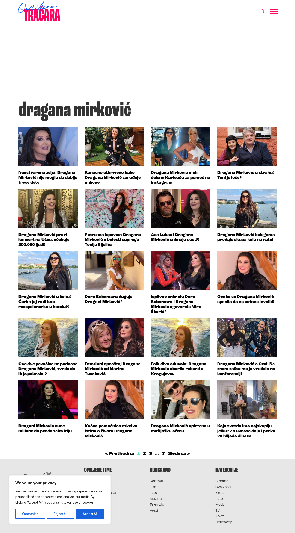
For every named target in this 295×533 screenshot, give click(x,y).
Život (219, 516)
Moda (220, 504)
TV (217, 510)
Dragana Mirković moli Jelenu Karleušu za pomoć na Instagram (180, 178)
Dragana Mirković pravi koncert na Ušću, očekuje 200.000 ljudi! (43, 240)
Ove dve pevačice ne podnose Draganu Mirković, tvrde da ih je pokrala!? (47, 369)
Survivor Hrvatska (100, 493)
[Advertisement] (147, 63)
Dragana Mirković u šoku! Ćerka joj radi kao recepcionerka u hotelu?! (44, 302)
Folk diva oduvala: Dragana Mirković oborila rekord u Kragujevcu (178, 369)
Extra (219, 493)
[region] (60, 499)
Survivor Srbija (97, 499)
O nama (221, 481)
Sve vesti (223, 487)
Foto (153, 493)
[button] (262, 11)
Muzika (156, 499)
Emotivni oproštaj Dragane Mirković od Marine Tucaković (112, 369)
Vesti (154, 510)
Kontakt (156, 481)
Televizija (157, 504)
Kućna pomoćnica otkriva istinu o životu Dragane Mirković (111, 431)
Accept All (90, 514)
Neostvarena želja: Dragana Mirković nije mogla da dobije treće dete (47, 178)
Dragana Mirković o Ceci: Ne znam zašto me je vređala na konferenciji (246, 369)
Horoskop (223, 522)
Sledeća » (179, 453)
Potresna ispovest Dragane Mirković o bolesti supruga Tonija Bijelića (113, 240)
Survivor (91, 481)
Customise (30, 514)
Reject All (61, 514)
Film (153, 487)
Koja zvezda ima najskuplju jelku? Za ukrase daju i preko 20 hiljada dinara (246, 431)
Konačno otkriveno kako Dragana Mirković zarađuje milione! (113, 178)
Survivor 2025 (96, 487)
